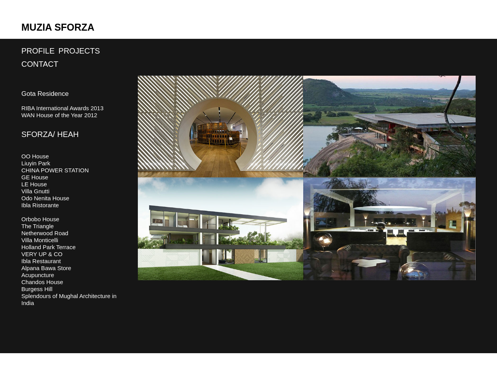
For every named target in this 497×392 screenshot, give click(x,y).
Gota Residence (45, 93)
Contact (39, 64)
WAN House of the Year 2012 (59, 115)
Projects (79, 51)
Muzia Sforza (57, 27)
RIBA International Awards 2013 (62, 108)
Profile (38, 51)
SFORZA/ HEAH (50, 134)
